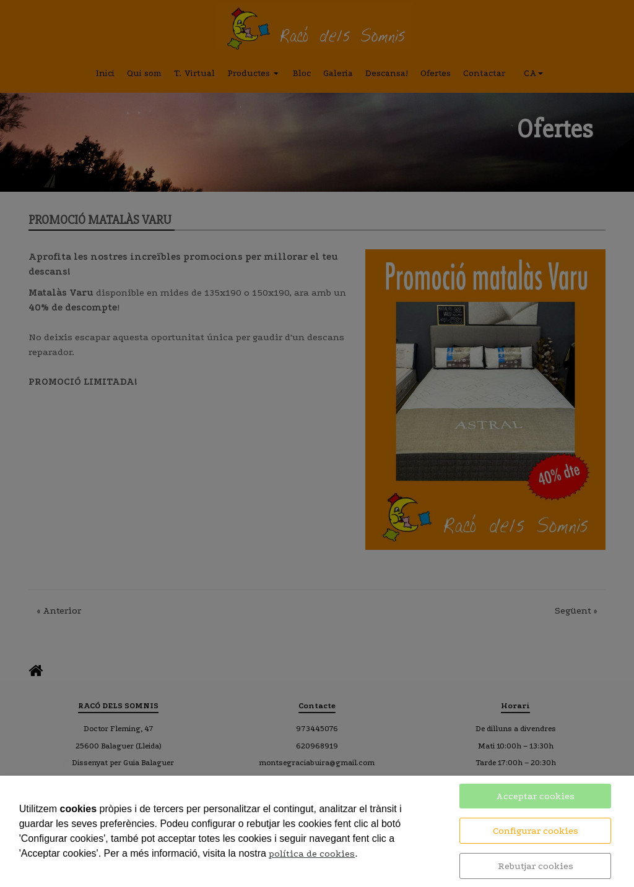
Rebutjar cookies (535, 866)
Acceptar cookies (535, 796)
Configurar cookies (535, 830)
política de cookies (312, 853)
